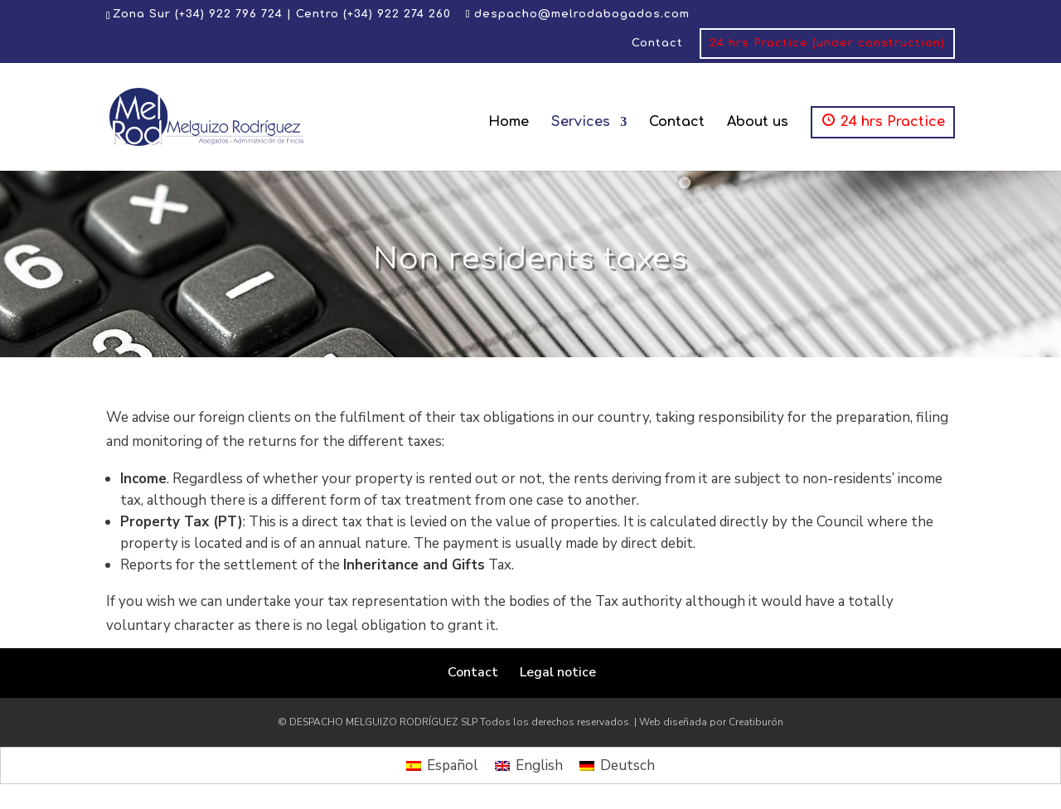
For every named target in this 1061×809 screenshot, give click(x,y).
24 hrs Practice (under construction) (827, 43)
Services (580, 122)
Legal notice (558, 672)
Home (508, 122)
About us (757, 122)
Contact (657, 43)
